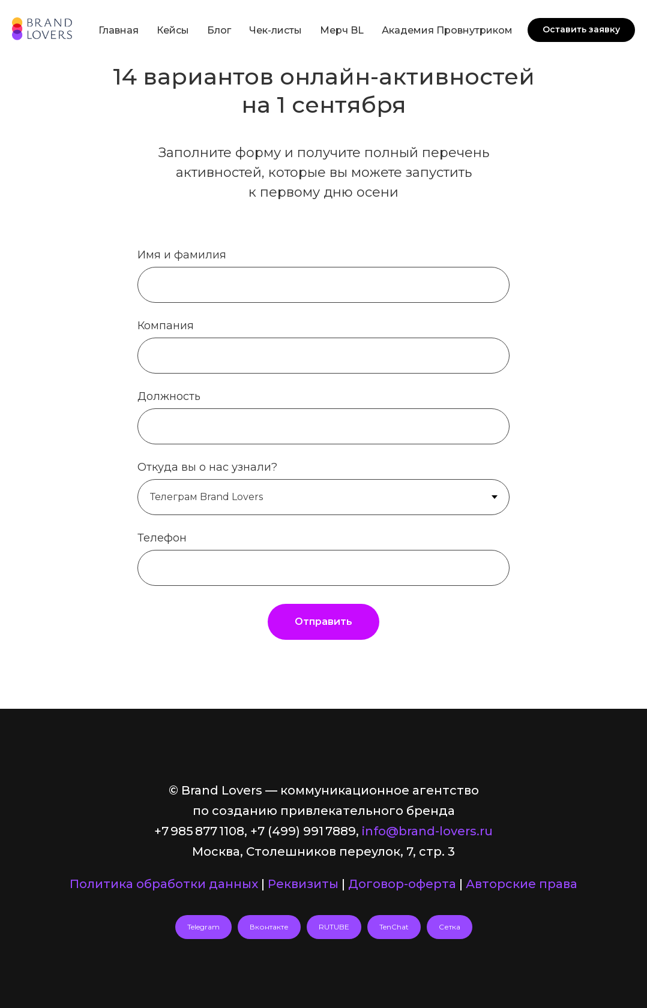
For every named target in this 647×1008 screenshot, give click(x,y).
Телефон (162, 537)
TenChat (394, 926)
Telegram (203, 926)
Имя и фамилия (181, 254)
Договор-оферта (402, 884)
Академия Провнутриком (447, 30)
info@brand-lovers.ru (427, 831)
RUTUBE (334, 926)
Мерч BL (342, 30)
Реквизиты (303, 884)
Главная (118, 30)
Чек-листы (275, 30)
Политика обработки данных (164, 884)
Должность (168, 396)
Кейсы (173, 30)
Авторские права (521, 884)
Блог (219, 30)
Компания (165, 325)
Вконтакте (269, 926)
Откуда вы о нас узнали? (207, 467)
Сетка (449, 926)
